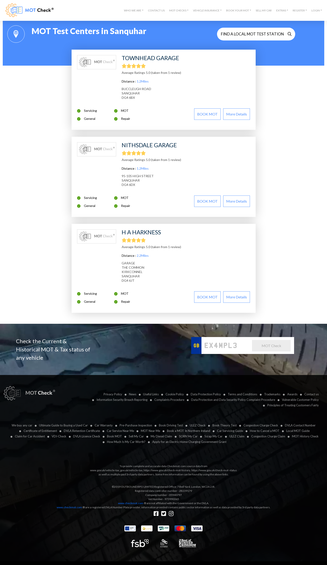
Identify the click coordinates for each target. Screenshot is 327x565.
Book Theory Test (224, 425)
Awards (292, 394)
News (132, 394)
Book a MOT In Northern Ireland (188, 431)
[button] (133, 10)
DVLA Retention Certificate (82, 431)
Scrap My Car (213, 436)
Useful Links (151, 394)
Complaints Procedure (169, 400)
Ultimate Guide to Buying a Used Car (63, 425)
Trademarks (272, 394)
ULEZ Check (198, 425)
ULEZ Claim (236, 436)
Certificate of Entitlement (40, 431)
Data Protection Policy (206, 394)
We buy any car (22, 425)
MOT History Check (305, 436)
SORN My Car (188, 436)
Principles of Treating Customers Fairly (293, 405)
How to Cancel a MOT (264, 431)
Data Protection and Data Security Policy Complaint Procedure (233, 400)
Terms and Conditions (242, 394)
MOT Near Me (150, 431)
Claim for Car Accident (30, 436)
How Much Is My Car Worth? (126, 442)
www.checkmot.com (130, 503)
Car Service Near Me (120, 431)
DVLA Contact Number (300, 425)
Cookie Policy (175, 394)
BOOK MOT (207, 114)
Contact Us (156, 10)
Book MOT (114, 436)
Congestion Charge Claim (268, 436)
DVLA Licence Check (86, 436)
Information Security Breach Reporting (121, 400)
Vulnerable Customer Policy (300, 400)
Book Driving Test (171, 425)
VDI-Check (59, 436)
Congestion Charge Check (261, 425)
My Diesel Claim (161, 436)
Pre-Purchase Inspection (136, 425)
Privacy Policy (113, 394)
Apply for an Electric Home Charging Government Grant (189, 442)
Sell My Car (264, 10)
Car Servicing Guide (230, 431)
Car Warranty (104, 425)
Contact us (311, 394)
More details (236, 114)
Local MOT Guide (298, 431)
